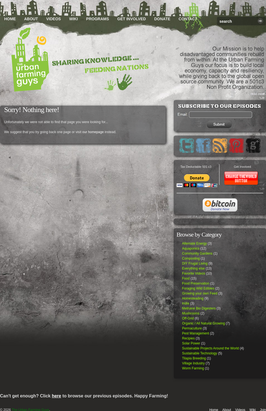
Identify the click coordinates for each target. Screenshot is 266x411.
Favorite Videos (193, 273)
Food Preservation (195, 283)
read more (258, 93)
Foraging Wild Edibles (198, 288)
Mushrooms (191, 313)
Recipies (188, 338)
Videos (53, 19)
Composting (191, 258)
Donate (162, 19)
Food (186, 278)
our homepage (93, 132)
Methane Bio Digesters (199, 308)
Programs (97, 19)
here (56, 396)
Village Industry (193, 363)
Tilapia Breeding (194, 358)
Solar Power (191, 343)
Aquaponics (191, 248)
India (185, 303)
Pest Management (195, 333)
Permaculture (192, 328)
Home (10, 19)
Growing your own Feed (199, 293)
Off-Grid (188, 318)
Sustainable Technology (199, 353)
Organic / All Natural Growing (203, 323)
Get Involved (131, 19)
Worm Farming (193, 368)
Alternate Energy (194, 243)
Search (260, 21)
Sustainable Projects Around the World (210, 348)
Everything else (193, 268)
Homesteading (192, 298)
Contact (188, 19)
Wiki (73, 19)
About (31, 19)
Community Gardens (197, 253)
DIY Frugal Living (195, 263)
